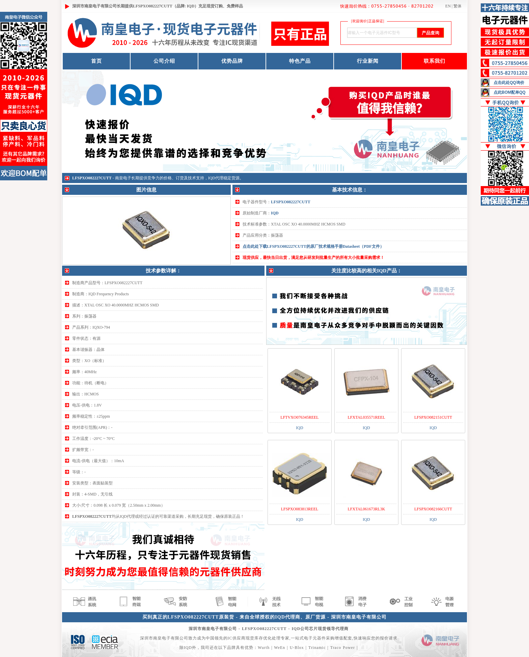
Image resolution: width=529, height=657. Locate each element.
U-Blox (297, 647)
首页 (96, 61)
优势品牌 (232, 61)
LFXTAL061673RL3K (366, 509)
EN (448, 6)
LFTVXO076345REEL (299, 417)
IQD (275, 213)
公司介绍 (164, 61)
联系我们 (434, 61)
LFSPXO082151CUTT (433, 417)
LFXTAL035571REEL (366, 417)
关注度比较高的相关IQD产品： (366, 270)
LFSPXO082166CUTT (433, 509)
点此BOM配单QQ (510, 92)
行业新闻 (368, 61)
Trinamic (317, 647)
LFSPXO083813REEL (299, 509)
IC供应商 (237, 638)
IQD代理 (215, 178)
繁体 (457, 6)
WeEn (279, 647)
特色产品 (300, 61)
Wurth (264, 647)
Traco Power (342, 647)
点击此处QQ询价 (509, 82)
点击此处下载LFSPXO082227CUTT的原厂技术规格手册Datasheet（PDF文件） (313, 246)
